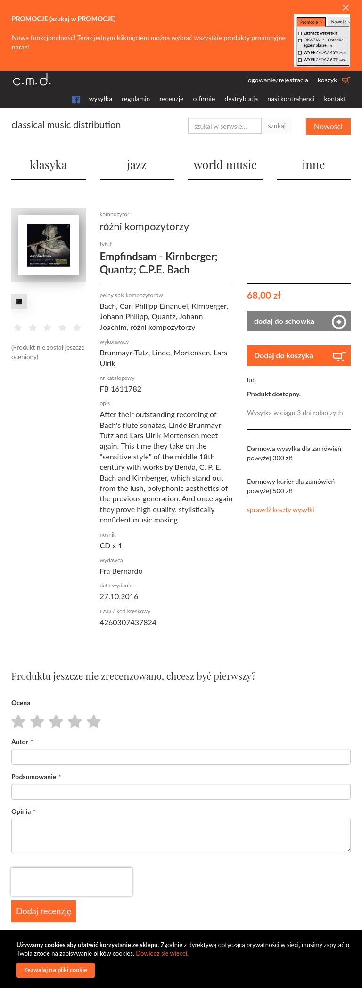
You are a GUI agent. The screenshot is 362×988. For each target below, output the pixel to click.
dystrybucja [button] (241, 99)
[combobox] (225, 126)
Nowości (328, 125)
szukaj (277, 125)
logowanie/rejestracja (277, 80)
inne (313, 163)
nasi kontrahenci (290, 99)
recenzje (171, 99)
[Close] (345, 8)
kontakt (335, 99)
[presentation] (71, 882)
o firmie (204, 99)
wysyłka (101, 99)
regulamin (136, 99)
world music (225, 163)
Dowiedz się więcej (161, 953)
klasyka (48, 163)
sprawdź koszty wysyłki (280, 510)
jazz (137, 163)
